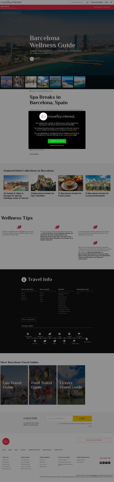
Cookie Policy (72, 130)
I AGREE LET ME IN (57, 141)
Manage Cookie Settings (57, 145)
